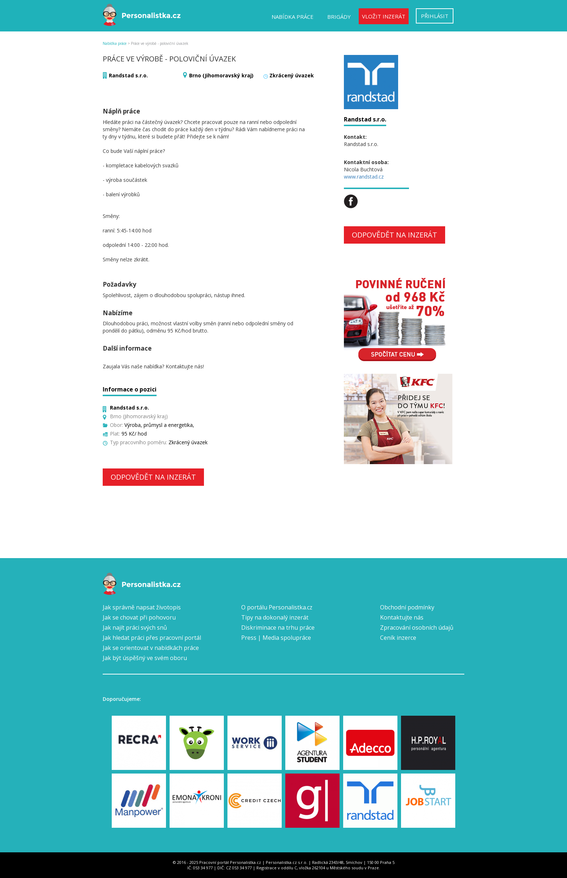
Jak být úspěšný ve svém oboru (145, 658)
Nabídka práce (293, 16)
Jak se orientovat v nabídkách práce (151, 648)
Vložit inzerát (383, 16)
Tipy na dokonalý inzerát (274, 617)
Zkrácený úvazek (291, 75)
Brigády (339, 16)
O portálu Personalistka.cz (276, 607)
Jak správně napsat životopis (142, 607)
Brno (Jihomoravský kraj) (221, 75)
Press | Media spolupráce (276, 638)
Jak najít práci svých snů (135, 627)
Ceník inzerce (398, 638)
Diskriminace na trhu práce (278, 627)
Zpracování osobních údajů (416, 627)
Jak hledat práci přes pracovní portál (152, 638)
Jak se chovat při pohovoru (139, 617)
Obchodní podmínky (407, 607)
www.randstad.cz (364, 176)
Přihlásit (434, 16)
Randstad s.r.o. (128, 75)
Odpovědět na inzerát (153, 477)
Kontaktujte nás (401, 617)
